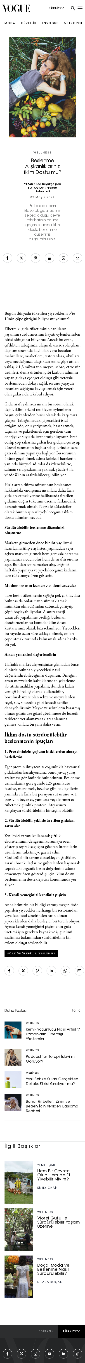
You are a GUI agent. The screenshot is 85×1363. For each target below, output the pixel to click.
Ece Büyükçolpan (48, 184)
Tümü (76, 1010)
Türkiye (71, 1331)
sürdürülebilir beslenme (31, 953)
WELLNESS (42, 152)
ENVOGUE (50, 23)
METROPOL (73, 23)
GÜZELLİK (28, 23)
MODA (10, 23)
